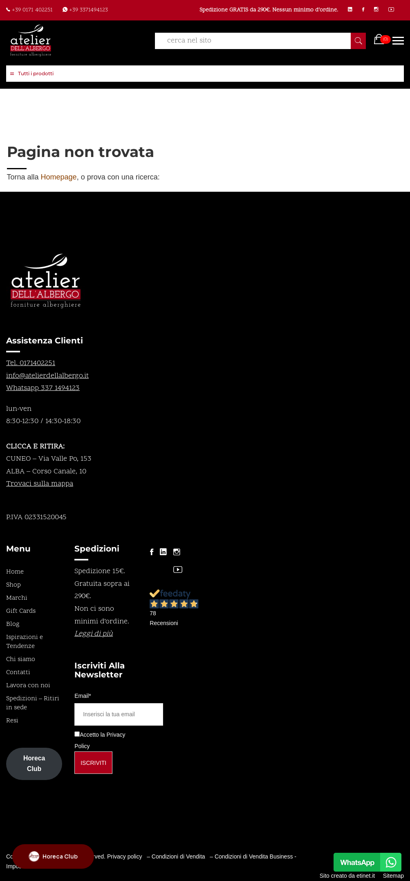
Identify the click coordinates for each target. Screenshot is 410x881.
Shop (13, 585)
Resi (12, 720)
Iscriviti (93, 763)
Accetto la (89, 734)
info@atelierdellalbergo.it (47, 376)
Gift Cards (21, 611)
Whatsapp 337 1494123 (43, 388)
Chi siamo (20, 659)
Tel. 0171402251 (30, 363)
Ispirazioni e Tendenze (24, 642)
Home (15, 571)
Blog (13, 624)
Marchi (16, 598)
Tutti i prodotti (32, 73)
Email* (82, 696)
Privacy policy (124, 856)
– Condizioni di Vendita (176, 856)
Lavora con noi (28, 685)
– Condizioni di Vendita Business (251, 856)
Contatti (18, 672)
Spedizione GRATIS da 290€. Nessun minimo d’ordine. (268, 10)
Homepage (59, 177)
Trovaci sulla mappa (39, 484)
